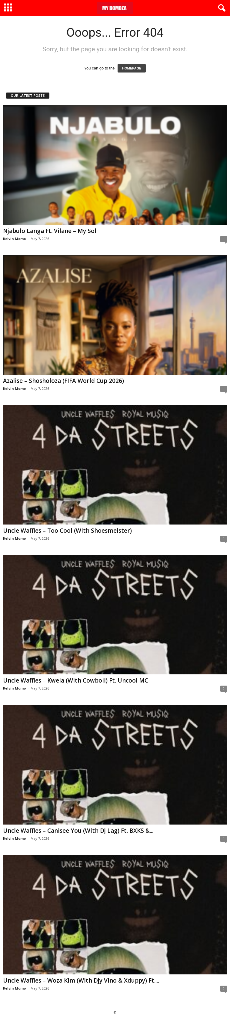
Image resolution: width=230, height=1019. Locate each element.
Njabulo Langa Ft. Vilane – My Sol (49, 231)
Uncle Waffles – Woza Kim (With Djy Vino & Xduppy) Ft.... (81, 980)
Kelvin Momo (14, 238)
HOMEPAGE (131, 68)
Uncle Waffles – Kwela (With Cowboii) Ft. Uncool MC (75, 680)
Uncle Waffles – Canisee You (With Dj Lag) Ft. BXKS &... (78, 831)
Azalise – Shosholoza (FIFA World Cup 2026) (63, 381)
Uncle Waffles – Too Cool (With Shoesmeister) (67, 531)
